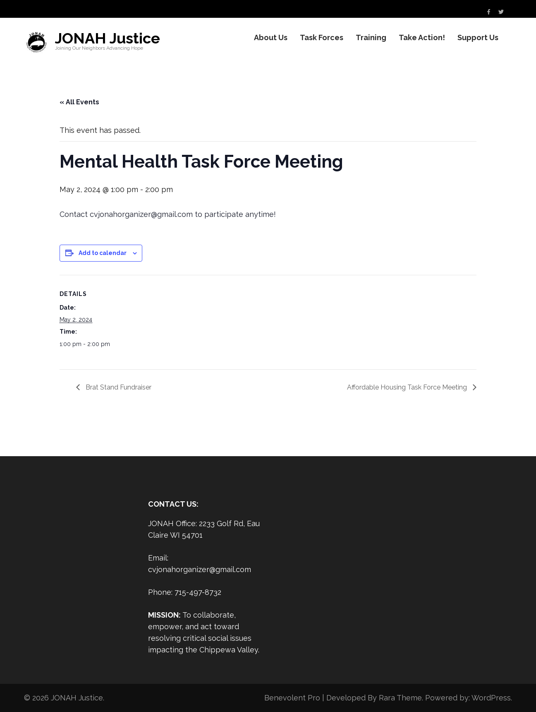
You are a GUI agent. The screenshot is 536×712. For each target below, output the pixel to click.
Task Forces (321, 37)
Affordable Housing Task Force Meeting (408, 387)
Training (371, 37)
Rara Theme (400, 697)
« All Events (79, 102)
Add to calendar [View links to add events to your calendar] (103, 253)
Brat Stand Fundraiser (117, 387)
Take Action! (422, 37)
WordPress (491, 697)
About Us (270, 37)
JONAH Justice (107, 38)
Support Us (477, 37)
